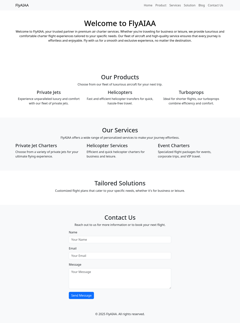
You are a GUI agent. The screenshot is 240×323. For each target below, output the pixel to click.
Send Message (81, 295)
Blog (202, 5)
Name (73, 232)
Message (75, 264)
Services (175, 5)
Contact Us (215, 5)
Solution (190, 5)
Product (160, 5)
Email (72, 248)
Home (148, 5)
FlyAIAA (22, 5)
